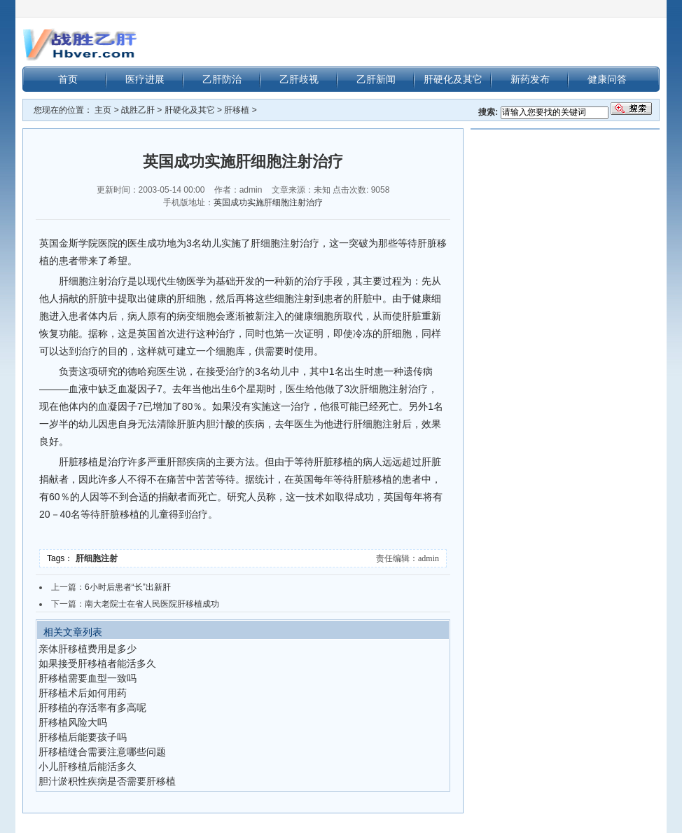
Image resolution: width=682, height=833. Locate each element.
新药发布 (530, 79)
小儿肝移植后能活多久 (88, 766)
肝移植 (236, 110)
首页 (68, 79)
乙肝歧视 (299, 79)
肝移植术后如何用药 (83, 692)
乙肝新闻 (376, 79)
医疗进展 (145, 79)
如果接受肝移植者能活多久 (97, 663)
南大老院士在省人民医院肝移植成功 (152, 604)
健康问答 (607, 79)
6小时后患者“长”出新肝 (128, 587)
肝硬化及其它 (453, 79)
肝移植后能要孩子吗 (83, 737)
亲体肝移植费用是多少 (88, 648)
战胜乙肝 (138, 110)
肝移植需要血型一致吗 (88, 678)
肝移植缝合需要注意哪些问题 (102, 751)
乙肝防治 (222, 79)
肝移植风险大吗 (73, 722)
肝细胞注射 (98, 558)
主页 (103, 110)
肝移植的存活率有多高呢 (92, 707)
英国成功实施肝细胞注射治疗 (268, 202)
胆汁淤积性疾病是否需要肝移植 (107, 781)
